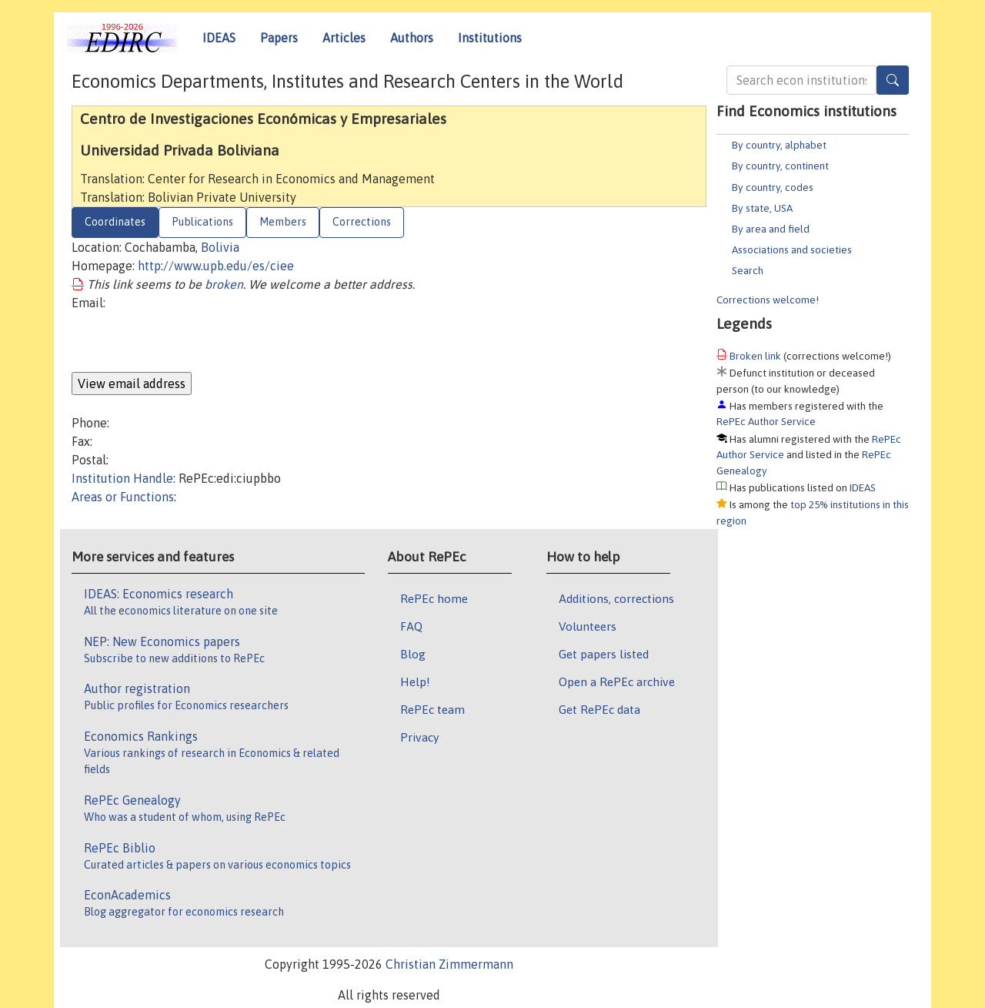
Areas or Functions (123, 497)
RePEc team (432, 709)
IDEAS (218, 38)
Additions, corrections (616, 598)
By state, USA (762, 208)
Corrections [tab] (361, 222)
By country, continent (780, 165)
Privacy (419, 737)
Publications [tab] (202, 222)
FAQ (411, 626)
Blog (413, 654)
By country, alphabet (779, 145)
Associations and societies (792, 249)
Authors (411, 38)
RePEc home (434, 598)
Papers (279, 38)
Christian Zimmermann (449, 964)
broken (224, 284)
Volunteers (587, 626)
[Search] (892, 80)
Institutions (490, 38)
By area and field (771, 229)
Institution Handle (122, 478)
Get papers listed (604, 654)
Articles (344, 38)
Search (747, 270)
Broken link (755, 356)
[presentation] (189, 342)
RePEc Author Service (766, 421)
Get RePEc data (599, 709)
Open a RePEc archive (617, 681)
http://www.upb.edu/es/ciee (216, 266)
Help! (415, 681)
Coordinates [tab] (115, 222)
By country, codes (772, 187)
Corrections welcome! (767, 299)
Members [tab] (282, 222)
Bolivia (220, 247)
